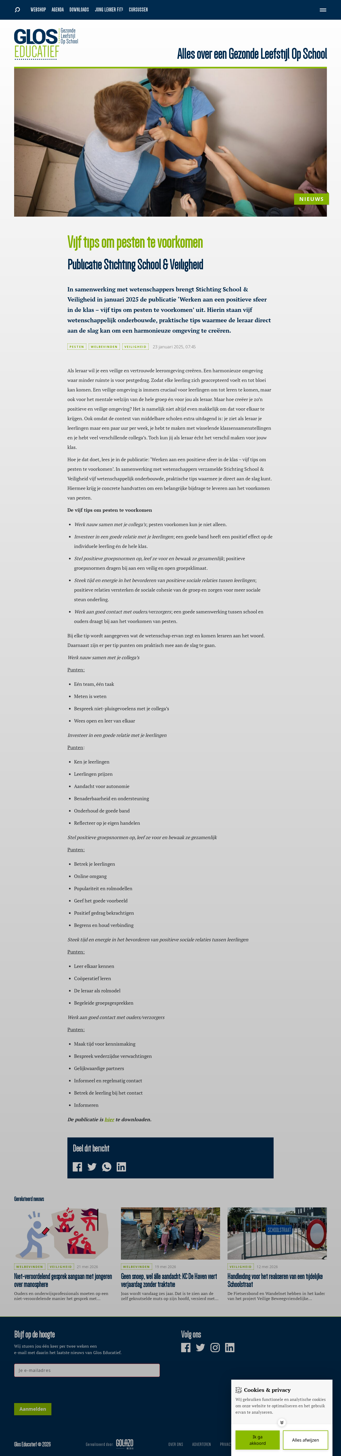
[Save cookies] (258, 1440)
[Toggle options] (282, 1422)
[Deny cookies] (305, 1440)
